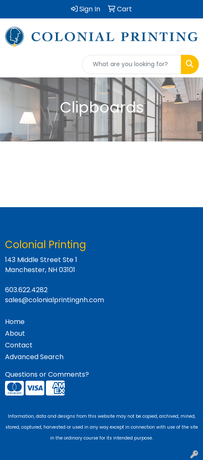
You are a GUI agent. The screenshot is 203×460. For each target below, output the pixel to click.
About (15, 333)
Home (15, 321)
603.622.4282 (26, 290)
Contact (19, 345)
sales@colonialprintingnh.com (54, 300)
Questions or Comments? (47, 374)
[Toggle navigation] (13, 64)
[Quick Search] (131, 64)
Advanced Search (34, 357)
